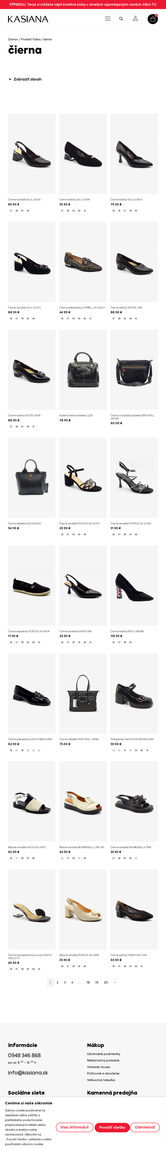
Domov (13, 39)
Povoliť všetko (142, 1124)
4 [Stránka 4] (72, 982)
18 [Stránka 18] (88, 982)
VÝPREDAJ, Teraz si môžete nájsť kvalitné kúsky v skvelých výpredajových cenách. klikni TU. (83, 4)
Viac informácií (68, 1124)
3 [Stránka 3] (65, 982)
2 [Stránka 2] (57, 982)
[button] (107, 19)
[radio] (11, 211)
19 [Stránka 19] (96, 982)
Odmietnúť (106, 1124)
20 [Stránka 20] (106, 982)
